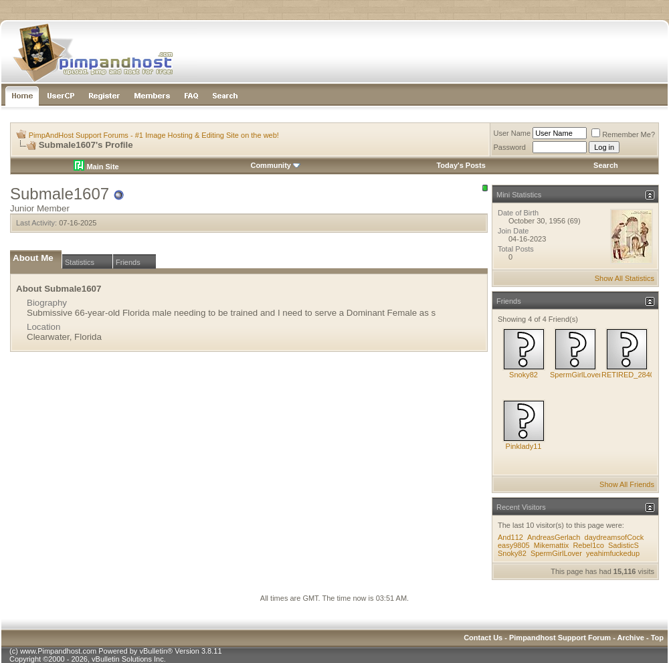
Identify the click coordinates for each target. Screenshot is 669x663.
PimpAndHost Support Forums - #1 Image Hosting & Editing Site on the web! (154, 135)
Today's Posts (460, 165)
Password (510, 147)
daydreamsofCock (614, 537)
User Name (512, 133)
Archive (630, 638)
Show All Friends (626, 484)
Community (275, 165)
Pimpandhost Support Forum (560, 638)
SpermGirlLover (575, 375)
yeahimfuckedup (613, 553)
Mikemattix (551, 545)
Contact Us (483, 638)
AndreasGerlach (554, 537)
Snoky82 (523, 375)
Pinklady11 (524, 446)
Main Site (96, 167)
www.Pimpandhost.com (58, 651)
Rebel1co (588, 545)
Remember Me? (623, 134)
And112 (510, 537)
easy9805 (514, 545)
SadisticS (623, 545)
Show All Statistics (624, 278)
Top (657, 638)
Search (605, 165)
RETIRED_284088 (631, 375)
